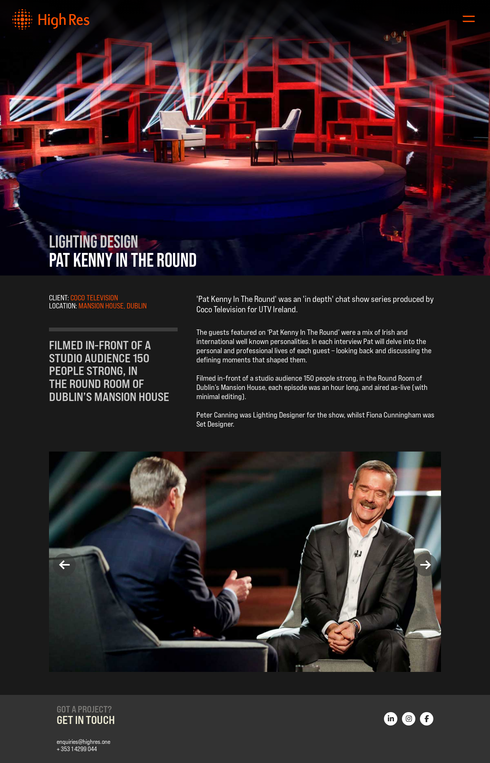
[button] (64, 564)
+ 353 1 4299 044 (77, 749)
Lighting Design (93, 241)
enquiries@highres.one (83, 741)
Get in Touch (86, 720)
